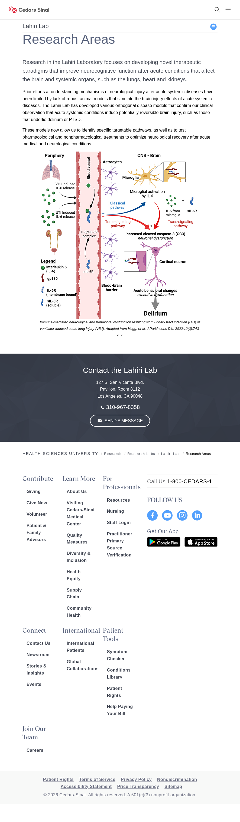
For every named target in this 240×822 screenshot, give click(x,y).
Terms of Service (97, 779)
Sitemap (173, 786)
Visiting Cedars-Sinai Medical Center (81, 513)
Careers (35, 750)
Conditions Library (119, 673)
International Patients (80, 647)
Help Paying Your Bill (120, 710)
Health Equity (73, 575)
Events (34, 684)
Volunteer (37, 514)
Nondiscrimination (177, 779)
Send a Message (123, 420)
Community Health (79, 612)
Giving (34, 491)
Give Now (37, 503)
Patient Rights (114, 692)
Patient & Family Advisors (36, 532)
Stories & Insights (37, 669)
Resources (118, 500)
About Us (77, 491)
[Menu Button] (228, 9)
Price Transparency (138, 786)
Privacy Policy (136, 779)
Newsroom (38, 654)
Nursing (115, 511)
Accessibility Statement (86, 786)
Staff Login (119, 522)
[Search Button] (217, 9)
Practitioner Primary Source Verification (119, 544)
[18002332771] (179, 481)
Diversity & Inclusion (78, 557)
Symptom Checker (117, 655)
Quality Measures (77, 539)
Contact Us (38, 643)
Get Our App (163, 531)
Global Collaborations (81, 665)
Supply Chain (74, 593)
